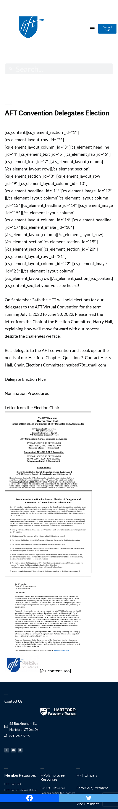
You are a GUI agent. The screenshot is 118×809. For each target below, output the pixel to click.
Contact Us (13, 701)
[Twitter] (88, 798)
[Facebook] (29, 798)
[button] (92, 28)
